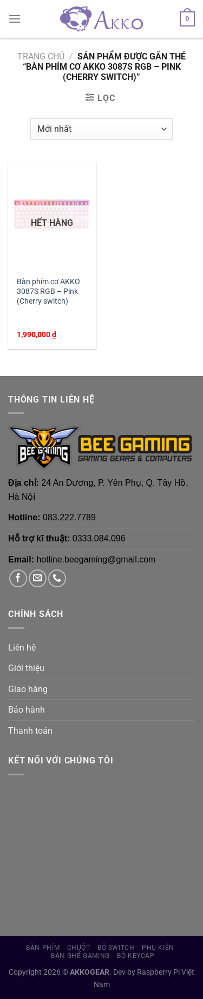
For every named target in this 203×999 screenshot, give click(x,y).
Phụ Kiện (158, 947)
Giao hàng (28, 689)
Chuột (78, 947)
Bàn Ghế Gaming (80, 956)
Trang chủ (40, 56)
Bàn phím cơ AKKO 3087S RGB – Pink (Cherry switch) (48, 291)
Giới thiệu (26, 668)
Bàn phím (43, 947)
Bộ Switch (116, 947)
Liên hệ (22, 647)
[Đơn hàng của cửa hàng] (101, 129)
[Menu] (14, 18)
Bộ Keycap (136, 956)
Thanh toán (30, 731)
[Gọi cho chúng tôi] (57, 578)
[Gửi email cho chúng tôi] (38, 578)
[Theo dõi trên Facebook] (18, 578)
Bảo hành (26, 710)
